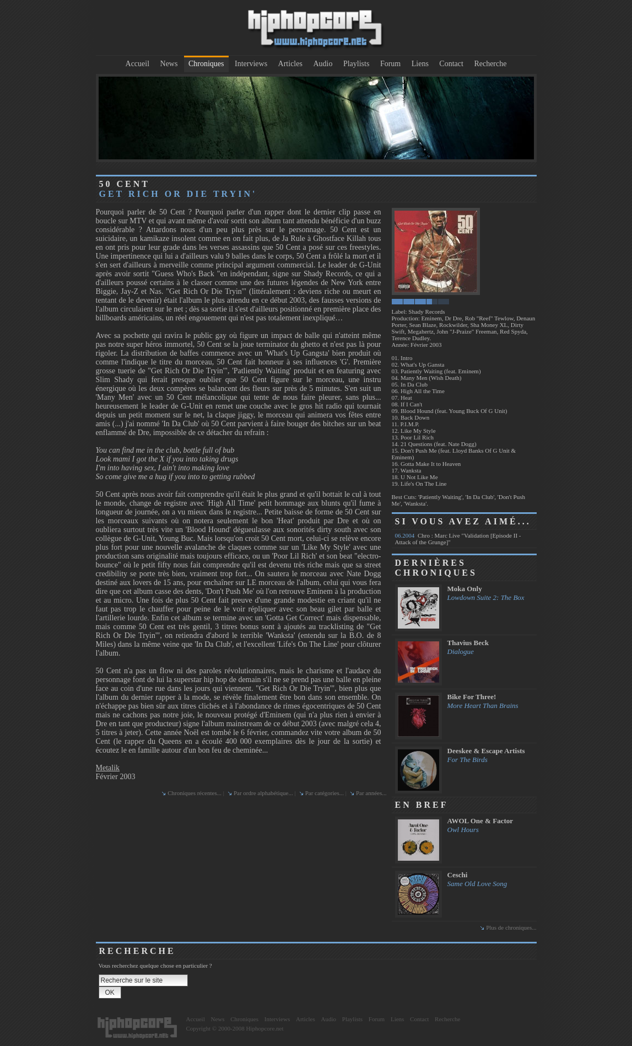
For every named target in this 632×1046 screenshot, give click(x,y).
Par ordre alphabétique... (263, 793)
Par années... (371, 793)
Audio (322, 64)
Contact (451, 64)
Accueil (138, 64)
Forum (390, 64)
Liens (420, 64)
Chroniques (206, 64)
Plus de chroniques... (511, 927)
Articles (290, 64)
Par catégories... (324, 793)
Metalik (108, 768)
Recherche (490, 64)
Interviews (251, 64)
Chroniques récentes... (195, 793)
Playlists (356, 64)
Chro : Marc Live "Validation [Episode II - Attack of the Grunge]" (458, 538)
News (169, 64)
